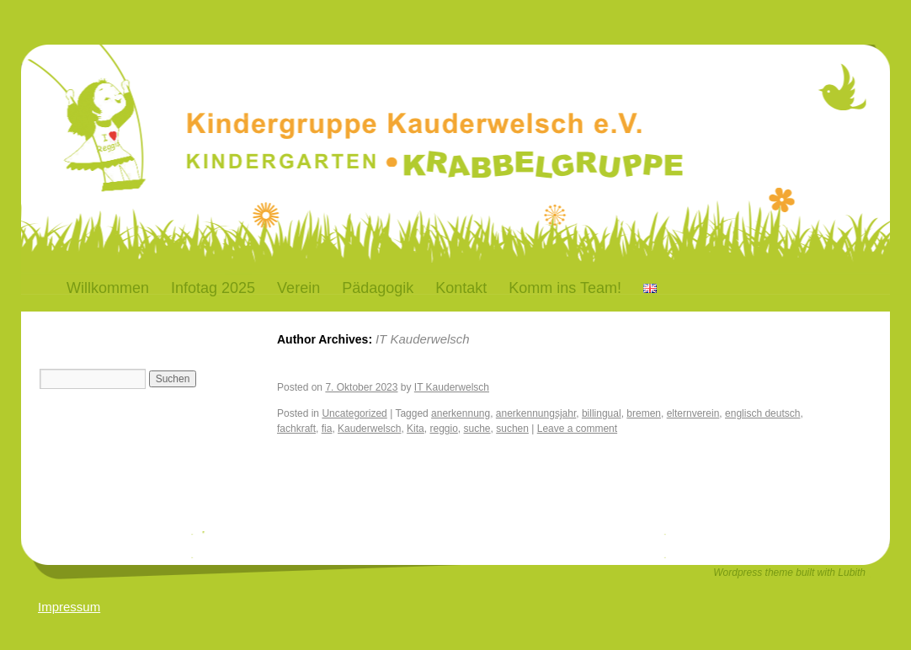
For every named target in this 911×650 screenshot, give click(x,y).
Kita (415, 428)
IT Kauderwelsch (423, 339)
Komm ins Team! (565, 288)
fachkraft (296, 428)
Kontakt (461, 288)
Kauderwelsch (369, 428)
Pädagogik (377, 288)
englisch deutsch (762, 413)
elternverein (693, 413)
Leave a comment (577, 428)
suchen (512, 428)
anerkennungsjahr (536, 413)
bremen (643, 413)
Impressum (69, 606)
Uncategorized (354, 413)
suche (477, 428)
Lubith (852, 572)
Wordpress (738, 572)
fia (327, 428)
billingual (601, 413)
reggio (443, 428)
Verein (298, 288)
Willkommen (108, 288)
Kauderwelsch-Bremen (298, 96)
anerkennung (460, 413)
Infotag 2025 (213, 288)
